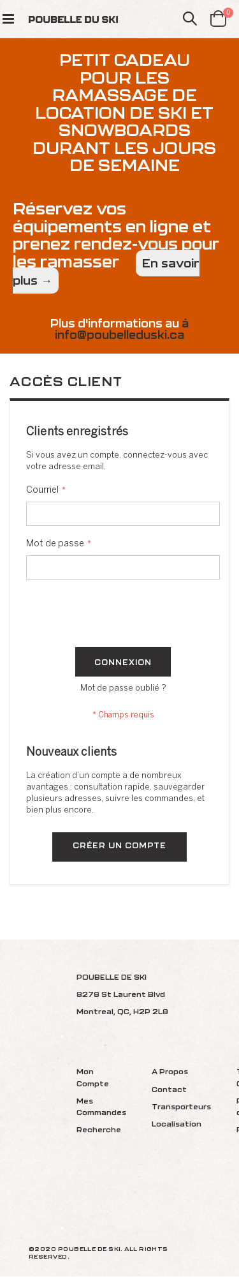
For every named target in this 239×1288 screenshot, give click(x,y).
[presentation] (123, 616)
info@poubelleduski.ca (119, 335)
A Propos (170, 1071)
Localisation (176, 1124)
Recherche (98, 1129)
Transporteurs (181, 1106)
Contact (169, 1089)
